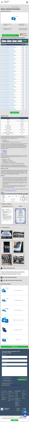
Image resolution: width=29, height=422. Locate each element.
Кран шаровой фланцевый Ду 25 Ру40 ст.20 (7, 80)
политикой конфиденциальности (22, 418)
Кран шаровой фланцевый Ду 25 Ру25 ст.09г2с (8, 73)
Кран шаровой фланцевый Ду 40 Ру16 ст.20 (7, 98)
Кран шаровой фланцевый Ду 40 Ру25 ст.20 (7, 102)
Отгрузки (23, 397)
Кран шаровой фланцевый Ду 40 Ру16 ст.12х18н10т (8, 97)
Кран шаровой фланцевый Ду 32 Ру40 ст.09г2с (8, 89)
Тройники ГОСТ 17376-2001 (11, 393)
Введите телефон (5, 358)
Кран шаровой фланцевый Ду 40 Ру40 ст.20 (7, 106)
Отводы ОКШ (3, 396)
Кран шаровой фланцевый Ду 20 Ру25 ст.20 (7, 64)
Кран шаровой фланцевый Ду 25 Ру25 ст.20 (7, 76)
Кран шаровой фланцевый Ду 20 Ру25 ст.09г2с (8, 61)
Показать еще (14, 112)
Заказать (26, 46)
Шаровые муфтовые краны (11, 190)
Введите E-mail (4, 362)
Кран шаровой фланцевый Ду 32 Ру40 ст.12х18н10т (8, 90)
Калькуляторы (24, 394)
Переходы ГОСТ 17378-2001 (3, 399)
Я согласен (14, 420)
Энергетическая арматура (17, 405)
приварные (5, 151)
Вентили (16, 394)
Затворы (16, 393)
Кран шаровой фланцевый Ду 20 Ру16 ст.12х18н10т (8, 59)
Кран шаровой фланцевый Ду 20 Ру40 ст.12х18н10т (8, 67)
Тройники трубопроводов (10, 391)
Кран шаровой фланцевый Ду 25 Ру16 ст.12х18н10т (8, 71)
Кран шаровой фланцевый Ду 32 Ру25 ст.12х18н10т (8, 86)
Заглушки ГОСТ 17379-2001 (11, 400)
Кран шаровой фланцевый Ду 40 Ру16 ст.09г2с (8, 96)
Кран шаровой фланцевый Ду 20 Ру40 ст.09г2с (8, 65)
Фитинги (16, 397)
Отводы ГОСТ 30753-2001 (4, 395)
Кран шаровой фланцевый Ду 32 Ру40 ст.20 (7, 92)
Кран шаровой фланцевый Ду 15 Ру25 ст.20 (7, 52)
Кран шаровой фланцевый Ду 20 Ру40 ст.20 (7, 68)
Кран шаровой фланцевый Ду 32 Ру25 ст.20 (7, 88)
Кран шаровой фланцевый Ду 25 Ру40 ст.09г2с (8, 77)
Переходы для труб (4, 397)
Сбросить (25, 40)
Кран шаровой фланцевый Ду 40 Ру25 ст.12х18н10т (8, 101)
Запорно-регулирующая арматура (17, 403)
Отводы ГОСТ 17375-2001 (4, 392)
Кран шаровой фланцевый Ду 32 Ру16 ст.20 (7, 84)
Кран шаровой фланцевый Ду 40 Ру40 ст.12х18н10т (8, 105)
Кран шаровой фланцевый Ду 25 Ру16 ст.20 (7, 72)
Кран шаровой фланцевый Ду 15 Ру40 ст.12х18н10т (8, 55)
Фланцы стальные (11, 395)
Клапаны (16, 392)
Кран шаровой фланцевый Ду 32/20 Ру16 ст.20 (8, 93)
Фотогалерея (24, 393)
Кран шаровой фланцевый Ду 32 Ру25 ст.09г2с (8, 85)
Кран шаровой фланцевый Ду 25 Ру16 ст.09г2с (8, 69)
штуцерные (5, 152)
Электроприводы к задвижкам (18, 399)
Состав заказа (4, 365)
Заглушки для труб (11, 398)
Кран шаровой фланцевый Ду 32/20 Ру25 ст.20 (8, 94)
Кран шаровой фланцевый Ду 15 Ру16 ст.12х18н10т (8, 47)
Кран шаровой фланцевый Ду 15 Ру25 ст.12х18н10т (8, 51)
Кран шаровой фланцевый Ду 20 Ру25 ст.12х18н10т (8, 63)
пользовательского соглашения (15, 385)
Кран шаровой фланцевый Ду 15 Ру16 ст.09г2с (8, 46)
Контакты (23, 398)
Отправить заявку (22, 379)
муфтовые (4, 150)
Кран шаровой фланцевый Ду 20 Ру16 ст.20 (7, 60)
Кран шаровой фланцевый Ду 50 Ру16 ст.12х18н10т (8, 109)
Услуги (23, 392)
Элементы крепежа (18, 400)
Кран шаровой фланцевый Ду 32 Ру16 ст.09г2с (8, 81)
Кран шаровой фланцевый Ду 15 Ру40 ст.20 (7, 56)
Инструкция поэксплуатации (23, 34)
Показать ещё (14, 346)
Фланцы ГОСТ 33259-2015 (11, 397)
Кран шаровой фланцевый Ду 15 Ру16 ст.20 (7, 48)
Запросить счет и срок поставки (9, 35)
